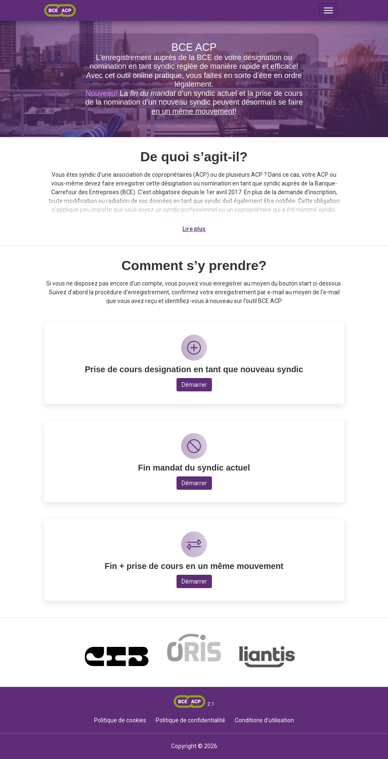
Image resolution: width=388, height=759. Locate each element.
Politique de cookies (120, 720)
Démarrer (194, 384)
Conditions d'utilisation (264, 720)
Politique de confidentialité (190, 720)
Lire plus (194, 228)
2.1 (210, 704)
